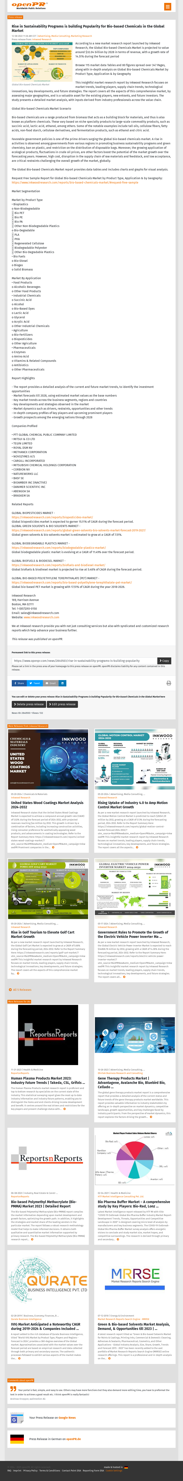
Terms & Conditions (49, 1470)
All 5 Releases (19, 990)
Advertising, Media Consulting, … (128, 794)
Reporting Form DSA (93, 1470)
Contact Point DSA (71, 1470)
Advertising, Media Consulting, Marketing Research (65, 36)
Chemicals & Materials (35, 794)
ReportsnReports (20, 1073)
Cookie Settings (114, 1470)
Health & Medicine (33, 1069)
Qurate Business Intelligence (26, 1319)
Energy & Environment (122, 1315)
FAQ (9, 1470)
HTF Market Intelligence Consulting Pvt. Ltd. (121, 1196)
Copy (164, 661)
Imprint (17, 1470)
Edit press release (62, 704)
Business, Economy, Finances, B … (41, 1315)
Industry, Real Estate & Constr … (41, 1193)
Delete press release (29, 704)
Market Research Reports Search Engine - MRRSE (123, 1319)
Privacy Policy (30, 1470)
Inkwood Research (42, 39)
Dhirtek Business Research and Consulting (120, 1073)
